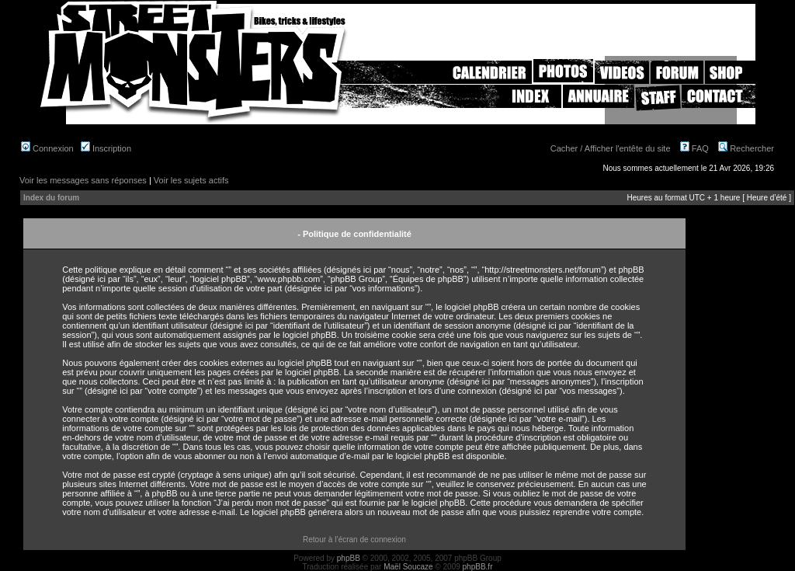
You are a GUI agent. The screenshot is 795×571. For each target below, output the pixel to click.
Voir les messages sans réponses (83, 180)
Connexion (47, 148)
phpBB (348, 558)
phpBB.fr (478, 566)
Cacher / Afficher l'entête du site (610, 148)
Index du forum (51, 197)
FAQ (694, 148)
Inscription (106, 148)
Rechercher (746, 148)
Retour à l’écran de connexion (354, 539)
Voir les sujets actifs (191, 180)
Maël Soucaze (408, 566)
